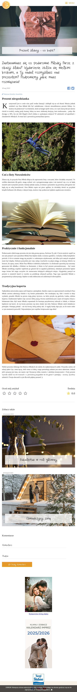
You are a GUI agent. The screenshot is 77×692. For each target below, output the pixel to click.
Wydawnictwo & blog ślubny (38, 614)
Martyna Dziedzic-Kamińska (12, 94)
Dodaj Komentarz (17, 565)
